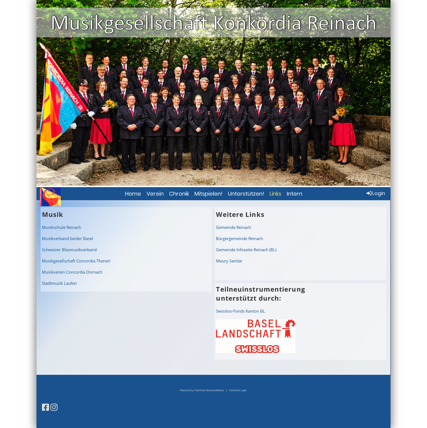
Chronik (179, 193)
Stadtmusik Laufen (59, 283)
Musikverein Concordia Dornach (72, 272)
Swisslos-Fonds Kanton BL (240, 311)
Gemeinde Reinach (233, 227)
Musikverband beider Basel (67, 238)
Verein (155, 193)
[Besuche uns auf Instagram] (53, 407)
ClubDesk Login (238, 390)
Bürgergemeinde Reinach (239, 238)
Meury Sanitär (229, 261)
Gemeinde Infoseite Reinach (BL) (246, 249)
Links (275, 193)
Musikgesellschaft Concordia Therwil (76, 261)
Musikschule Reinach (61, 227)
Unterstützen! (246, 193)
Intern (294, 193)
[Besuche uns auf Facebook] (45, 407)
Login (375, 193)
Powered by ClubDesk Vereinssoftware (202, 390)
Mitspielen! (208, 193)
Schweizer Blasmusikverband (69, 249)
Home (133, 193)
